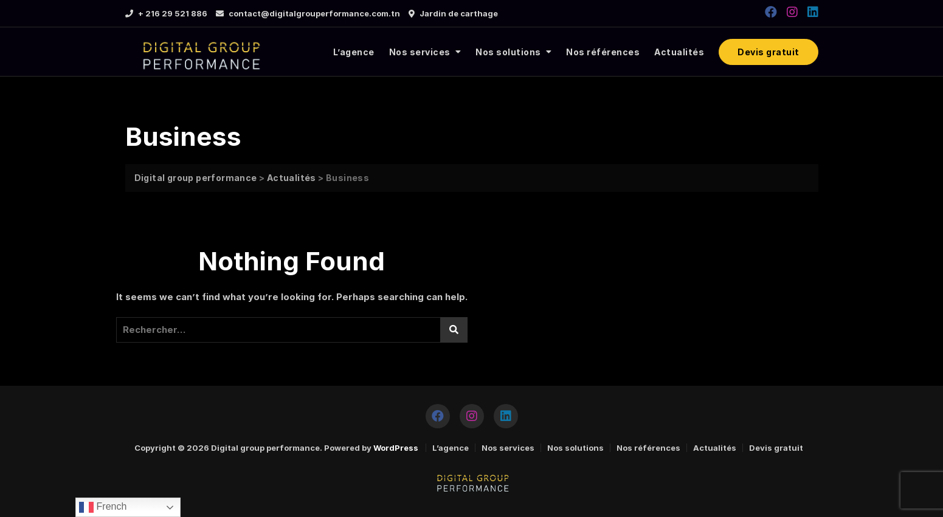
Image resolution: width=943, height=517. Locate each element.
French (102, 507)
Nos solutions (508, 52)
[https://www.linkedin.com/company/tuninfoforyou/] (812, 12)
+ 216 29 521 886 (166, 13)
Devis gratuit (768, 52)
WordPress (395, 448)
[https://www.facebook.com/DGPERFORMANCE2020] (771, 12)
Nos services (420, 52)
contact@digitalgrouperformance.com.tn (308, 13)
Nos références (603, 52)
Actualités (679, 52)
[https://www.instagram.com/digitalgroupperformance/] (792, 12)
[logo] (199, 52)
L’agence (354, 52)
